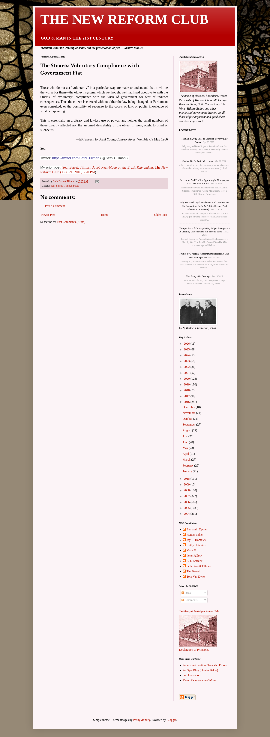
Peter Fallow (194, 555)
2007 (187, 496)
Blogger (171, 719)
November (189, 412)
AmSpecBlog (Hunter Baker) (200, 670)
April (186, 453)
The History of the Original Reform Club (199, 611)
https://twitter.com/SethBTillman (75, 158)
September (189, 424)
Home (104, 214)
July (185, 436)
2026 (187, 343)
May (186, 448)
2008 (187, 490)
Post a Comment (55, 206)
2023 (187, 361)
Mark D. (192, 550)
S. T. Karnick (194, 560)
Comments (189, 600)
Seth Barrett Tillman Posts (64, 185)
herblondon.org (192, 675)
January (188, 471)
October (188, 418)
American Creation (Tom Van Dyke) (204, 665)
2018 (187, 390)
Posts (186, 592)
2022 (187, 366)
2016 (187, 401)
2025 (187, 349)
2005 (187, 507)
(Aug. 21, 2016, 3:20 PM (77, 172)
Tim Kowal (193, 571)
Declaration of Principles (194, 649)
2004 (187, 513)
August (187, 430)
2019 (187, 384)
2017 (187, 396)
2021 (187, 372)
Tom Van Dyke (196, 576)
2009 (187, 484)
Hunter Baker (195, 534)
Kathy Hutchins (196, 545)
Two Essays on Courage (198, 276)
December (189, 407)
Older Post (160, 214)
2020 (187, 378)
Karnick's (199, 680)
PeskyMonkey (141, 719)
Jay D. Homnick (196, 539)
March (187, 459)
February (188, 465)
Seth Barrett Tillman (199, 566)
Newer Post (48, 214)
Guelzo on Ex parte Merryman (197, 161)
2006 (187, 502)
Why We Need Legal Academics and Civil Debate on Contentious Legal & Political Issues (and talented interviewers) (204, 206)
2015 (187, 478)
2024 (187, 355)
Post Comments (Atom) (71, 221)
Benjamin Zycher (197, 529)
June (186, 442)
